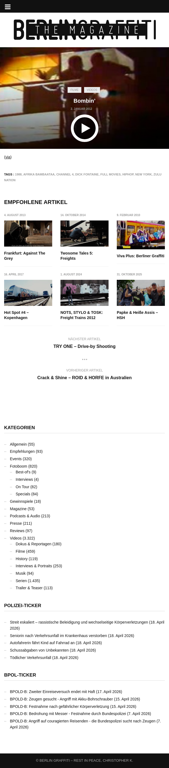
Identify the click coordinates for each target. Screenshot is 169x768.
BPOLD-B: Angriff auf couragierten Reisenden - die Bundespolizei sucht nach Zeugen (83, 721)
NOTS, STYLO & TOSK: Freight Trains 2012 (81, 315)
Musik (21, 573)
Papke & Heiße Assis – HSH (137, 315)
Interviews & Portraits (34, 566)
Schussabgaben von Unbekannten (39, 650)
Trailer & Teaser (29, 588)
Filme (74, 89)
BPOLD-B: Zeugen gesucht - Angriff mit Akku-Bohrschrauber (61, 699)
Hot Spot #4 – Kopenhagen (16, 315)
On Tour (22, 487)
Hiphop (128, 174)
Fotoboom (18, 466)
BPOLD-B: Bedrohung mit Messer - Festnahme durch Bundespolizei (68, 713)
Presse (16, 523)
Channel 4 (65, 174)
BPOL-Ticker (20, 675)
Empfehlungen (22, 451)
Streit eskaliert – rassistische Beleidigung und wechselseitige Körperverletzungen (79, 622)
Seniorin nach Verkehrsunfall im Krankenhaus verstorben (58, 635)
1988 (18, 174)
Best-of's (23, 472)
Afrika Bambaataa (39, 174)
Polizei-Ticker (22, 605)
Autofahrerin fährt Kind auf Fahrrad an (42, 643)
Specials (23, 494)
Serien (21, 581)
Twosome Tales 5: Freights (76, 256)
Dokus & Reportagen (33, 544)
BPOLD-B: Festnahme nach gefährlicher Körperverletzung (59, 706)
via (7, 157)
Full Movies (110, 174)
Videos (92, 89)
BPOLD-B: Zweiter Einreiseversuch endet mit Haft (52, 691)
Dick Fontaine (87, 174)
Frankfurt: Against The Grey (24, 256)
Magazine (18, 509)
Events (16, 459)
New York (143, 174)
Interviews (24, 479)
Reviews (17, 531)
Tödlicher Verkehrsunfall (30, 657)
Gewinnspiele (21, 501)
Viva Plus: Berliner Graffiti (140, 256)
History (22, 559)
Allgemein (18, 444)
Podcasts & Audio (25, 516)
